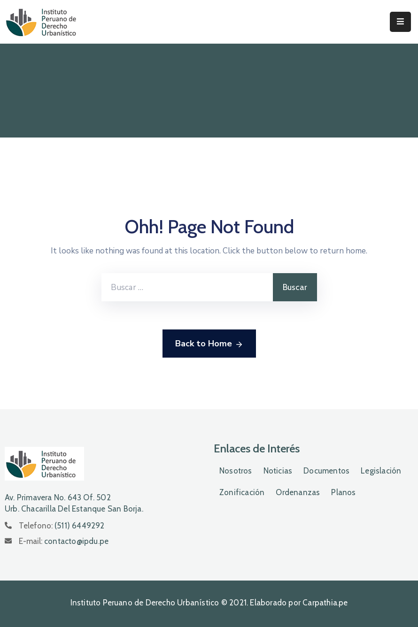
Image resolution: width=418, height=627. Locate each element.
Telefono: (62, 525)
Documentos (326, 470)
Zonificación (241, 492)
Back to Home (209, 344)
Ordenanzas (298, 492)
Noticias (278, 470)
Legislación (381, 470)
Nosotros (235, 470)
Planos (343, 492)
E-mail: (63, 541)
